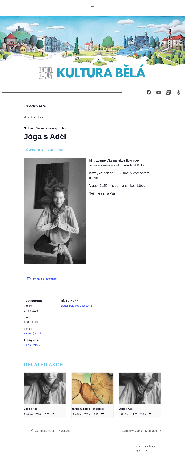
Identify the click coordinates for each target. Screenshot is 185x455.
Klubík (27, 345)
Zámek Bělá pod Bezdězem (76, 305)
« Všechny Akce (35, 106)
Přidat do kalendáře (45, 278)
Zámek (36, 345)
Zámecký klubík (32, 333)
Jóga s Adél (31, 408)
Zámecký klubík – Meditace (88, 408)
